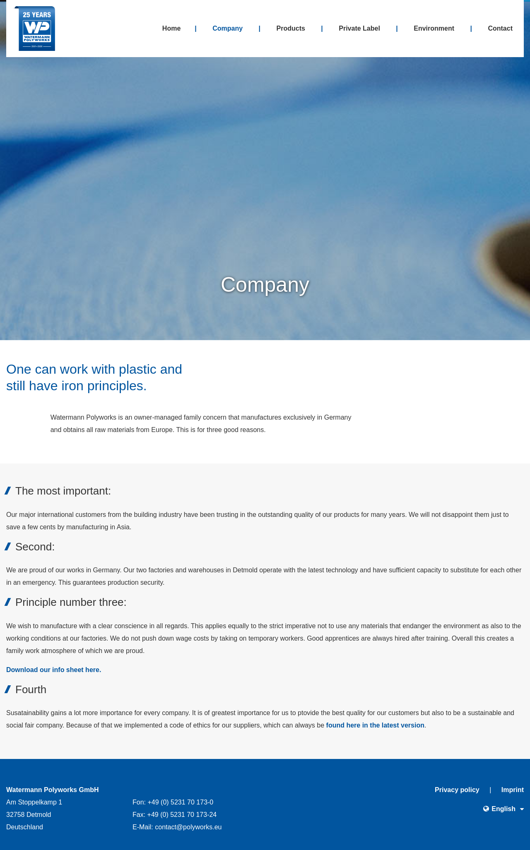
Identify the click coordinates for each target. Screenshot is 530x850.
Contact (500, 28)
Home (171, 28)
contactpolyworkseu (188, 827)
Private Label (359, 28)
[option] (265, 170)
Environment (434, 28)
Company (227, 28)
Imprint (512, 789)
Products (291, 28)
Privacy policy (457, 789)
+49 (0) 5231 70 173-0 (180, 802)
